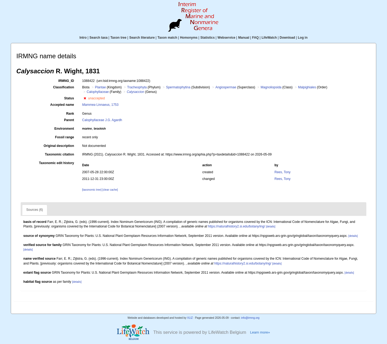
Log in (302, 37)
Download (287, 37)
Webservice (226, 37)
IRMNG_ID (66, 81)
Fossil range (64, 137)
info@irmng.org (250, 317)
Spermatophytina (178, 87)
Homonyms (189, 37)
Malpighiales (307, 87)
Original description (59, 146)
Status (69, 98)
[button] (84, 98)
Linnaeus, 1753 (100, 105)
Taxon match (167, 37)
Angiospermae (225, 87)
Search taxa (98, 37)
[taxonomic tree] (92, 189)
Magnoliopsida (271, 87)
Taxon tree (118, 37)
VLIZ (190, 317)
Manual (243, 37)
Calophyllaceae (98, 92)
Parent (69, 120)
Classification (63, 87)
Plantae (100, 87)
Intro (83, 37)
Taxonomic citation (59, 154)
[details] (270, 226)
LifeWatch (269, 37)
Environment (64, 129)
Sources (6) (34, 210)
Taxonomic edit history (56, 163)
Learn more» (260, 332)
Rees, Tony (282, 172)
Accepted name (62, 105)
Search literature (142, 37)
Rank (70, 113)
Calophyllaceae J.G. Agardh (102, 120)
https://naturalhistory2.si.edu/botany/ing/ (236, 226)
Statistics (207, 37)
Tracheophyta (137, 87)
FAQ (255, 37)
